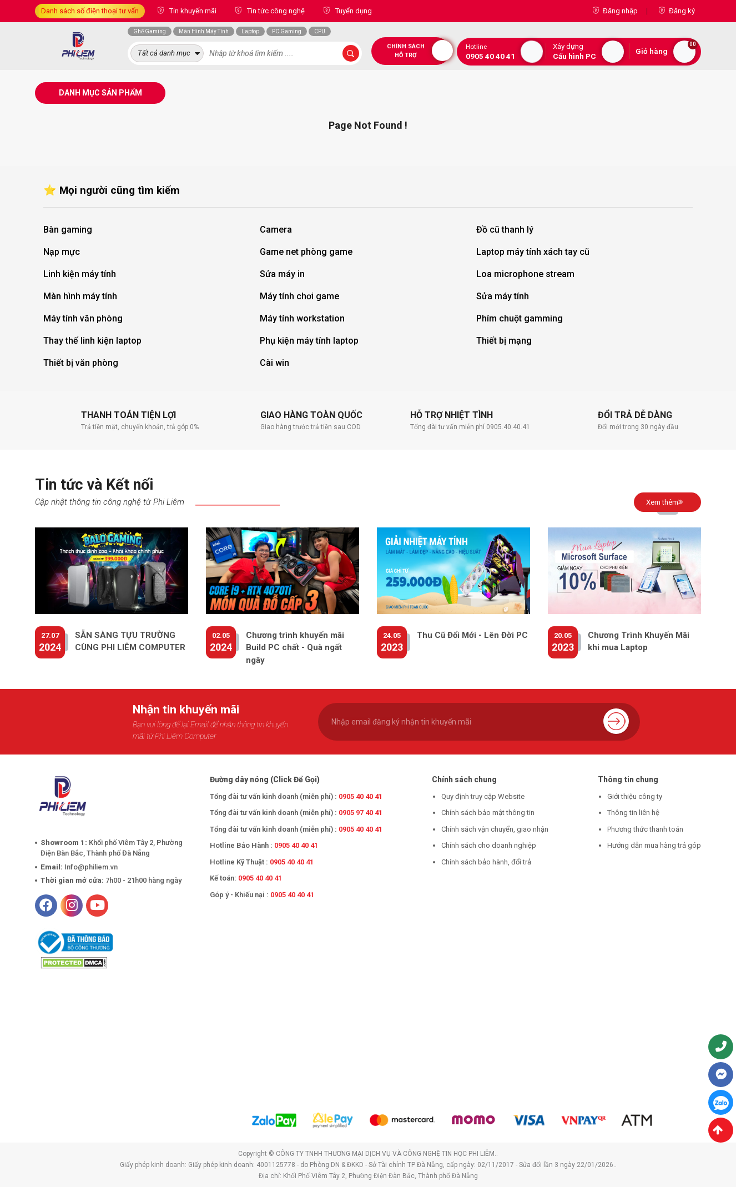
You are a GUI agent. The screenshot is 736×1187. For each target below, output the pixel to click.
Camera (276, 229)
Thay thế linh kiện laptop (92, 340)
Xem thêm (664, 501)
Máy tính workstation (302, 318)
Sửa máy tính (502, 296)
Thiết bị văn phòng (80, 363)
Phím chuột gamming (519, 318)
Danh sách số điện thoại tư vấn (90, 11)
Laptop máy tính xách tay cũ (532, 252)
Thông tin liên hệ (633, 812)
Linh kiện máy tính (79, 274)
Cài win (274, 363)
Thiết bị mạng (504, 340)
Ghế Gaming (149, 31)
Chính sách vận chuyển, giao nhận (494, 829)
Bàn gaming (67, 229)
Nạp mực (61, 252)
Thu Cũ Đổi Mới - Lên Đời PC (472, 635)
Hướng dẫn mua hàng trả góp (654, 845)
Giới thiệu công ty (634, 796)
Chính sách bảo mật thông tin (488, 812)
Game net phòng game (306, 252)
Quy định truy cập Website (483, 796)
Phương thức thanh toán (645, 829)
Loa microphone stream (525, 274)
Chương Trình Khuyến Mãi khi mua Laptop (638, 641)
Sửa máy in (282, 274)
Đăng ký (682, 11)
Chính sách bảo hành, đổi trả (486, 862)
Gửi (616, 721)
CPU (319, 31)
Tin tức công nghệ (275, 11)
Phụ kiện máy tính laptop (309, 340)
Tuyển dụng (353, 11)
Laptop (250, 31)
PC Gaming (286, 31)
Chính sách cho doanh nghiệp (488, 845)
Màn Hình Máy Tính (204, 31)
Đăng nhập (620, 11)
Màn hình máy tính (80, 296)
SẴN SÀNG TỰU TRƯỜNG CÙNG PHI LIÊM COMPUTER (130, 641)
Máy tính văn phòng (83, 318)
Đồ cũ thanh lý (504, 229)
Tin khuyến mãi (192, 11)
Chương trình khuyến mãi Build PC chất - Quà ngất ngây (295, 647)
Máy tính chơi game (299, 296)
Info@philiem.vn (91, 867)
